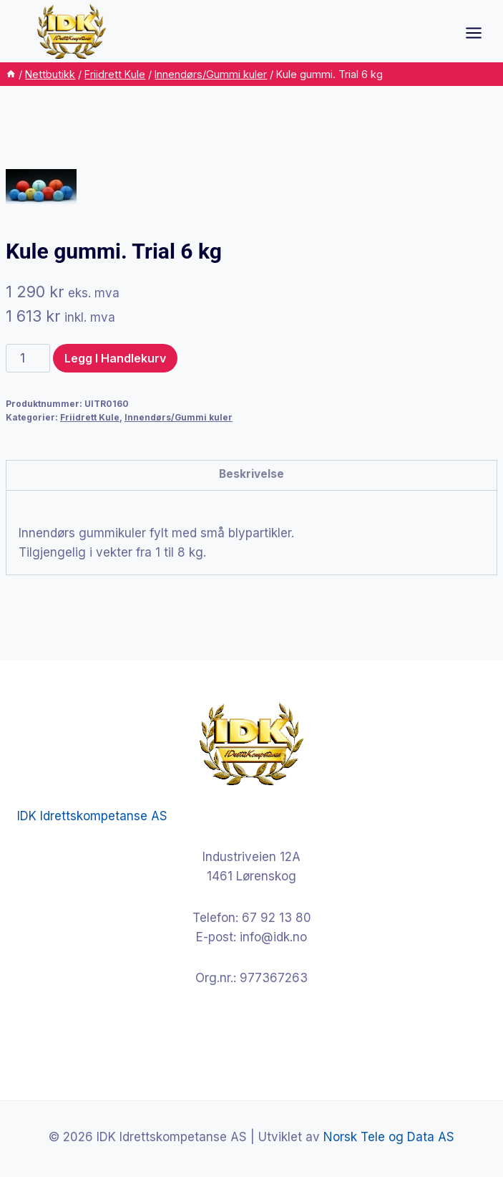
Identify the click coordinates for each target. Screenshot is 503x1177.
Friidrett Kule (89, 417)
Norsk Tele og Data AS (388, 1137)
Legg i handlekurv (115, 358)
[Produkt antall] (28, 358)
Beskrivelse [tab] (251, 474)
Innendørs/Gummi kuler (178, 417)
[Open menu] (481, 32)
